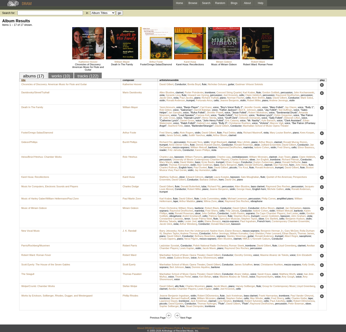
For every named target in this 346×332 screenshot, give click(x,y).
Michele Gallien (275, 189)
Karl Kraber (249, 92)
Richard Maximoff (252, 132)
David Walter (187, 162)
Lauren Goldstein (270, 216)
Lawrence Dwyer (168, 301)
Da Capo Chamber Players (270, 213)
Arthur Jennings (220, 233)
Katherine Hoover (88, 61)
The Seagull (27, 274)
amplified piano (285, 198)
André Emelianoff (191, 216)
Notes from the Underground (193, 230)
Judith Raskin (237, 213)
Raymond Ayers (264, 276)
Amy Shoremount (207, 257)
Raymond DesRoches (287, 95)
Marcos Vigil (276, 123)
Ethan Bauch (289, 233)
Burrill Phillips (130, 142)
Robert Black (212, 208)
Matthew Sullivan (169, 177)
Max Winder (256, 298)
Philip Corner (269, 198)
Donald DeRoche (291, 162)
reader (163, 150)
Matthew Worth (287, 274)
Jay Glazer (290, 107)
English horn (185, 167)
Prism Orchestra (168, 208)
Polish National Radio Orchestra (210, 245)
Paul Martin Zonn (132, 198)
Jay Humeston (202, 170)
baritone (212, 147)
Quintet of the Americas (278, 177)
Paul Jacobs (186, 97)
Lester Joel (190, 221)
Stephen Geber (234, 298)
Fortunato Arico (204, 100)
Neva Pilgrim (191, 238)
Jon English (262, 159)
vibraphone (256, 201)
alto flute (179, 286)
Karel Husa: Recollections (190, 64)
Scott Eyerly (129, 264)
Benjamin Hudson (295, 218)
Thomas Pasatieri (132, 274)
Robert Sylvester (253, 301)
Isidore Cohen (261, 147)
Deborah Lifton (292, 117)
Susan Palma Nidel (201, 218)
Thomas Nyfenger (206, 303)
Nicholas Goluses (217, 84)
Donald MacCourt (220, 224)
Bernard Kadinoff (180, 298)
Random (220, 3)
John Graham (298, 216)
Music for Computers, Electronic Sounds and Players (49, 186)
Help (260, 3)
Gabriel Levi (203, 123)
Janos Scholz (173, 135)
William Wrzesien (258, 157)
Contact (158, 328)
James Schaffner (244, 264)
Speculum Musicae (229, 218)
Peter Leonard (273, 233)
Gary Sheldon (256, 233)
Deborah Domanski (249, 117)
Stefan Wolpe (130, 286)
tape (175, 201)
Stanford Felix (175, 125)
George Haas (244, 189)
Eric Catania (232, 120)
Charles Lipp (166, 157)
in (87, 13)
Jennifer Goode (252, 107)
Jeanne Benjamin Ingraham (174, 295)
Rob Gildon (166, 110)
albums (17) (33, 76)
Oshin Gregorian (283, 115)
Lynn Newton (225, 301)
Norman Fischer (235, 97)
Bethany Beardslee (205, 236)
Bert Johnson (177, 267)
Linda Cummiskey (210, 198)
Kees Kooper (307, 132)
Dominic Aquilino (201, 267)
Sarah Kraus (264, 274)
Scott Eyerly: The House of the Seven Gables (45, 264)
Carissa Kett (202, 115)
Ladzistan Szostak (169, 245)
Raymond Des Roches (278, 186)
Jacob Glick (166, 97)
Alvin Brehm (258, 97)
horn (240, 164)
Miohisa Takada (168, 221)
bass (268, 97)
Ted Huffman (285, 110)
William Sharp (185, 208)
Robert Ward (258, 61)
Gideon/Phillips (29, 142)
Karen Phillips (202, 150)
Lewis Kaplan (187, 248)
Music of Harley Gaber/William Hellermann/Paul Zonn (50, 198)
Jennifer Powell (215, 112)
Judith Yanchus (196, 135)
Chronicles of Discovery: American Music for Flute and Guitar (88, 67)
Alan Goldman (204, 164)
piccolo (233, 167)
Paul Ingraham (248, 221)
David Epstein (175, 303)
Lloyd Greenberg (287, 245)
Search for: (8, 13)
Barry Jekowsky (168, 230)
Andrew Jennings (278, 100)
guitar (231, 84)
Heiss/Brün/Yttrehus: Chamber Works (41, 157)
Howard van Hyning (198, 95)
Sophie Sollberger (169, 306)
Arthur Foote (156, 61)
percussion (286, 92)
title (23, 80)
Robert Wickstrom (257, 112)
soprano (250, 213)
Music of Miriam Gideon (224, 64)
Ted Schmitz (241, 115)
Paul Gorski (180, 170)
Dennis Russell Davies (208, 144)
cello (241, 95)
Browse (192, 3)
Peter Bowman (296, 303)
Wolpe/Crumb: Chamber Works (38, 286)
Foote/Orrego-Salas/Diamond (156, 64)
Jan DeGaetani (293, 208)
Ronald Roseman (243, 144)
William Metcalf (199, 147)
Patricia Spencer (217, 216)
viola (162, 95)
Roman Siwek (236, 245)
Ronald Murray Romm (295, 142)
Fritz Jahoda (174, 150)
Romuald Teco (194, 142)
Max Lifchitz (243, 142)
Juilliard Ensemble (271, 144)
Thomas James (305, 233)
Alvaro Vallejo (241, 274)
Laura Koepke (221, 177)
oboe (257, 144)
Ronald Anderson (175, 100)
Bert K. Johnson (247, 110)
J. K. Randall (129, 230)
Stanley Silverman (236, 236)
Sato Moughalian (250, 177)
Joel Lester (292, 213)
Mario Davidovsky (132, 92)
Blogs (234, 3)
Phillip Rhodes (130, 295)
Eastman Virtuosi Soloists (249, 84)
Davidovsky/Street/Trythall (35, 92)
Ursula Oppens (168, 238)
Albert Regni (291, 236)
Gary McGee (291, 230)
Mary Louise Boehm (280, 132)
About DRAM (144, 328)
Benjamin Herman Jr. (272, 230)
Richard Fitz (166, 142)
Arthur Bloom (220, 135)
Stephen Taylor (249, 218)
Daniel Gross (187, 120)
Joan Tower (284, 157)
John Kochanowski (304, 92)
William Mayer (122, 61)
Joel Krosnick (230, 95)
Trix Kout (243, 167)
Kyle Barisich (268, 120)
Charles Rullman (239, 159)
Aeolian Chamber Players (182, 288)
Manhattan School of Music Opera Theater (266, 125)
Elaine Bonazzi (213, 221)
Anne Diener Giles (179, 144)
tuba (203, 186)
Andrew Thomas (189, 233)
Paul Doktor (229, 132)
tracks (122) (87, 76)
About (247, 3)
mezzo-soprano (181, 147)
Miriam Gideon (224, 61)
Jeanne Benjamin (229, 100)
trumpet (190, 100)
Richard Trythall (210, 97)
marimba (248, 147)
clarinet (179, 92)
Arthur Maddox (187, 201)
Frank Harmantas (268, 295)
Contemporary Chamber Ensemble (290, 221)
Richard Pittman (290, 159)
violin (162, 100)
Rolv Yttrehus (130, 157)
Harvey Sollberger (245, 286)
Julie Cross (169, 117)
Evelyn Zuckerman (264, 162)
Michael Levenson (237, 198)
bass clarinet (258, 186)
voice (179, 107)
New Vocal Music (30, 230)
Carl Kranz (206, 107)
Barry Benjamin (228, 164)
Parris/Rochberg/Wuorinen (35, 245)
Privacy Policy (173, 328)
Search (206, 3)
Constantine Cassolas (171, 218)
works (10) (61, 76)
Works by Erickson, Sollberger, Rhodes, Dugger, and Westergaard (56, 295)
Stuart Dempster (194, 306)
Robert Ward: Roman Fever (258, 64)
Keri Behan (205, 276)
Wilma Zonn (210, 201)
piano (197, 97)
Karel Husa (190, 61)
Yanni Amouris (167, 107)
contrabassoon (240, 157)
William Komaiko (239, 233)
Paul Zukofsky (277, 301)
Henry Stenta (209, 117)
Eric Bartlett (271, 218)
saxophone (305, 236)
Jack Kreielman (234, 295)
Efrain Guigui (233, 162)
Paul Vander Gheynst (302, 295)
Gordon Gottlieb (270, 92)
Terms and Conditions (196, 328)
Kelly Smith (308, 264)
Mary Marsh (166, 162)
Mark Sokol (307, 97)
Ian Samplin (175, 112)
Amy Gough (288, 276)
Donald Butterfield (190, 186)
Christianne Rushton (240, 123)
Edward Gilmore (194, 177)
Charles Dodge (131, 186)
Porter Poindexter (194, 92)
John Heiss (301, 164)
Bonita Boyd (193, 84)
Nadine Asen (217, 230)
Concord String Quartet (228, 92)
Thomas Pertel (183, 276)
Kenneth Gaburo (261, 238)
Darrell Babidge (202, 110)
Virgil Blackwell (219, 142)
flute (204, 84)
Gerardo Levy (173, 95)
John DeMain (209, 213)
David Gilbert (167, 84)
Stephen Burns (242, 216)
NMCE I (247, 238)
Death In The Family (122, 64)
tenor (187, 218)
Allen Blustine (167, 92)
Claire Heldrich (253, 95)
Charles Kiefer (299, 298)
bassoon (179, 157)
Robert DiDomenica (208, 295)
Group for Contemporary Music (279, 286)
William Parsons (193, 157)
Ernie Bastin (207, 162)
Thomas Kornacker (179, 164)
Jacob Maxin (209, 248)
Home (179, 3)
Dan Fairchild (280, 164)
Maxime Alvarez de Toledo (274, 255)
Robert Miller (254, 100)
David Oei (230, 179)
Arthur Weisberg (188, 224)
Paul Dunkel (200, 167)
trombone (210, 92)
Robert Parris (130, 245)
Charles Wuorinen (195, 286)
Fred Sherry (166, 132)
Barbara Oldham (208, 179)
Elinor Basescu (306, 147)
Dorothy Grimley (243, 255)
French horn (263, 221)
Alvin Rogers (186, 132)
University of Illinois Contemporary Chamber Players (201, 159)
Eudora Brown (182, 257)
